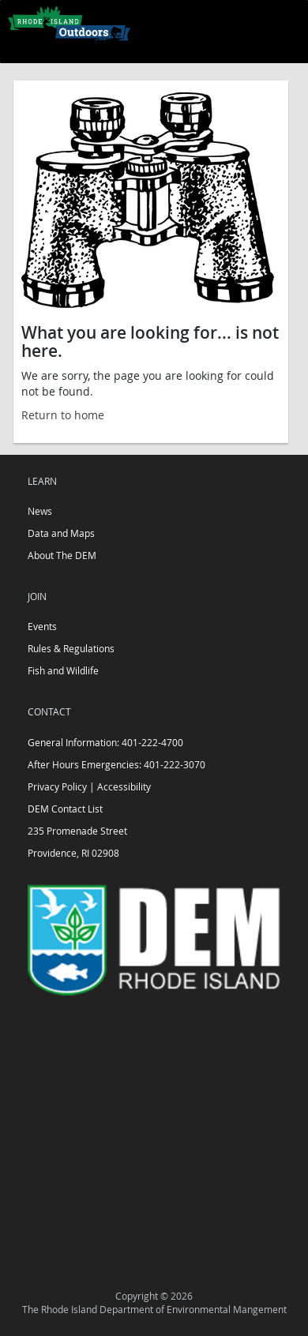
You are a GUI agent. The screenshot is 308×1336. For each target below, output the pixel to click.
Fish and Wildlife (63, 670)
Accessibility (124, 786)
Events (42, 626)
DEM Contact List (65, 808)
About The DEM (62, 555)
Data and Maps (61, 533)
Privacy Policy (57, 786)
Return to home (62, 414)
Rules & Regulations (71, 648)
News (40, 511)
